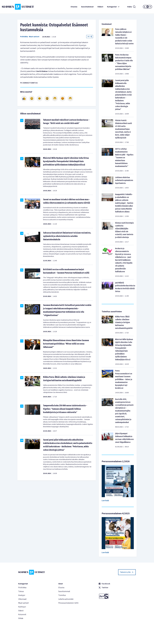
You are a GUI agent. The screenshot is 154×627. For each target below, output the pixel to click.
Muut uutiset (34, 36)
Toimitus (62, 595)
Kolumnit (22, 614)
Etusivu (74, 6)
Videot (100, 6)
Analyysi (21, 595)
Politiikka (24, 36)
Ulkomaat (22, 599)
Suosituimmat (87, 6)
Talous (21, 591)
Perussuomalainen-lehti (68, 603)
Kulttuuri (22, 606)
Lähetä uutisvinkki (65, 599)
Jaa (89, 36)
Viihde (20, 618)
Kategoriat (113, 6)
